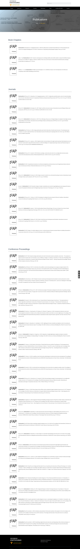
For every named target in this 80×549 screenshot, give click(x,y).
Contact (68, 8)
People (11, 8)
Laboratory (19, 8)
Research (27, 8)
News (50, 8)
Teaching (34, 8)
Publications (43, 8)
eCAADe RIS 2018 (59, 8)
